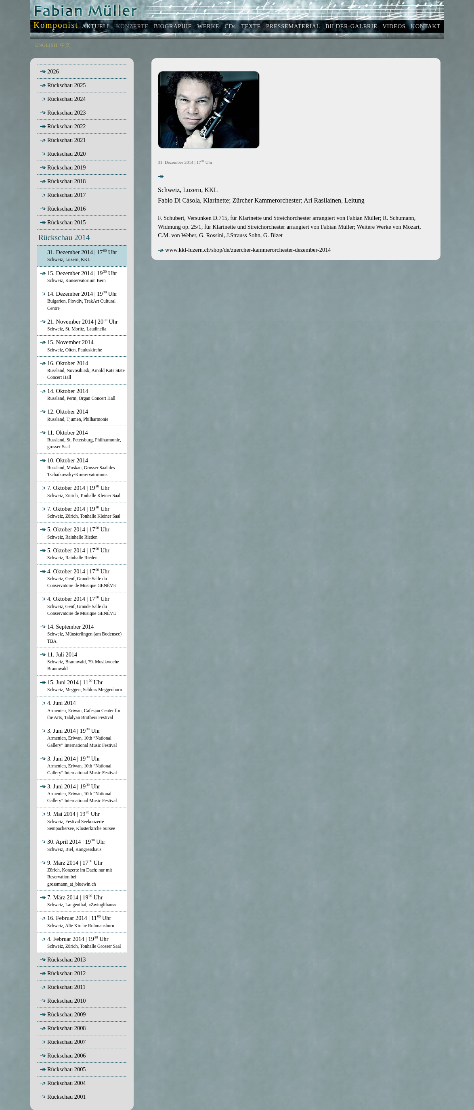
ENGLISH (46, 45)
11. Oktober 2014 (79, 439)
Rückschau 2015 (66, 222)
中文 (65, 45)
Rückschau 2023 (66, 112)
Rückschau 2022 (66, 126)
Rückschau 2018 (66, 181)
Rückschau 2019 (66, 167)
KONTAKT (425, 26)
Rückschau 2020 (66, 154)
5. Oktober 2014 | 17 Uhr (73, 532)
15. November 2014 (70, 345)
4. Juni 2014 (79, 710)
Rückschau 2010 (66, 1000)
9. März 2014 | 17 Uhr (75, 872)
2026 (53, 71)
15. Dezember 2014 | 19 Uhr (77, 276)
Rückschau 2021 (66, 140)
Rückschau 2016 (66, 208)
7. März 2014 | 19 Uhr (77, 900)
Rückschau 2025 (66, 85)
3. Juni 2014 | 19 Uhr (77, 737)
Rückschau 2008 (66, 1028)
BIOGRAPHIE (173, 26)
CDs (230, 26)
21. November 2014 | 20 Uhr (78, 324)
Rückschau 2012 (66, 973)
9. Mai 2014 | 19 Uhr (76, 821)
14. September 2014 (80, 633)
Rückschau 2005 (66, 1069)
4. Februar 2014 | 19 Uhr (79, 942)
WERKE (208, 26)
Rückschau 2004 (66, 1083)
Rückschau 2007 (66, 1042)
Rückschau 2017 (66, 195)
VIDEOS (393, 26)
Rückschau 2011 (66, 987)
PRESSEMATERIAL (293, 26)
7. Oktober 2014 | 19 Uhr (79, 491)
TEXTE (251, 26)
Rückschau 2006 (66, 1055)
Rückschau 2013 (66, 959)
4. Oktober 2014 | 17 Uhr (77, 578)
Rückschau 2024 (66, 99)
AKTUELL (96, 26)
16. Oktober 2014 (81, 370)
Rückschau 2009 (66, 1014)
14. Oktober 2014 (76, 394)
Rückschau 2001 (66, 1096)
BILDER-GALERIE (351, 26)
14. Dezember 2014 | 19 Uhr (77, 301)
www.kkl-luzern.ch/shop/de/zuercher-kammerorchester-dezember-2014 (244, 250)
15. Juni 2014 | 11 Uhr (80, 685)
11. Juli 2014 (78, 661)
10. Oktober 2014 (76, 467)
